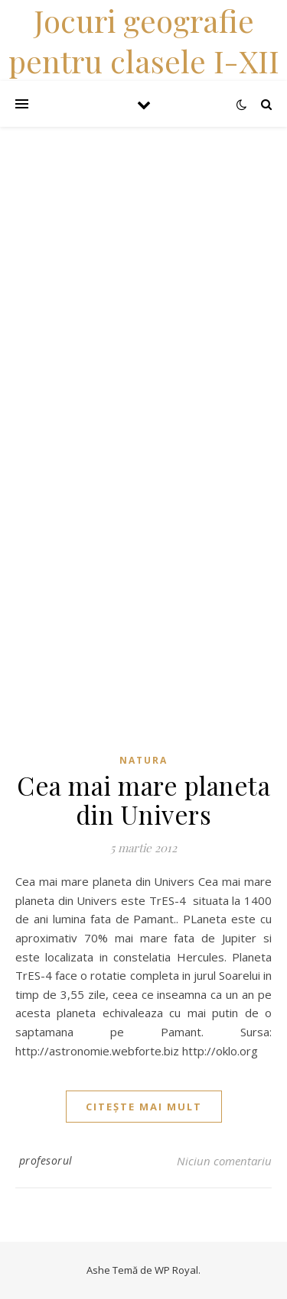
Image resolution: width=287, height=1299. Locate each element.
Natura (143, 760)
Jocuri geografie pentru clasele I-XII (143, 40)
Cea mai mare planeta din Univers (143, 799)
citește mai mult (144, 1106)
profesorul (46, 1160)
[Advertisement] (143, 270)
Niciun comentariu (224, 1160)
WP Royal (176, 1270)
